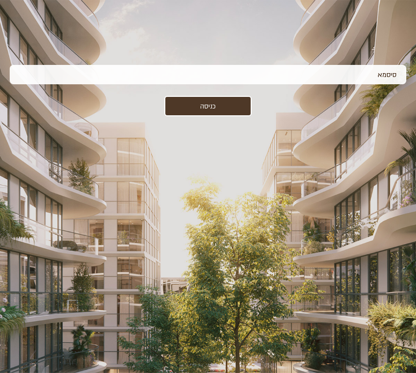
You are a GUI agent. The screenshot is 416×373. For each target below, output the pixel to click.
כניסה (208, 106)
